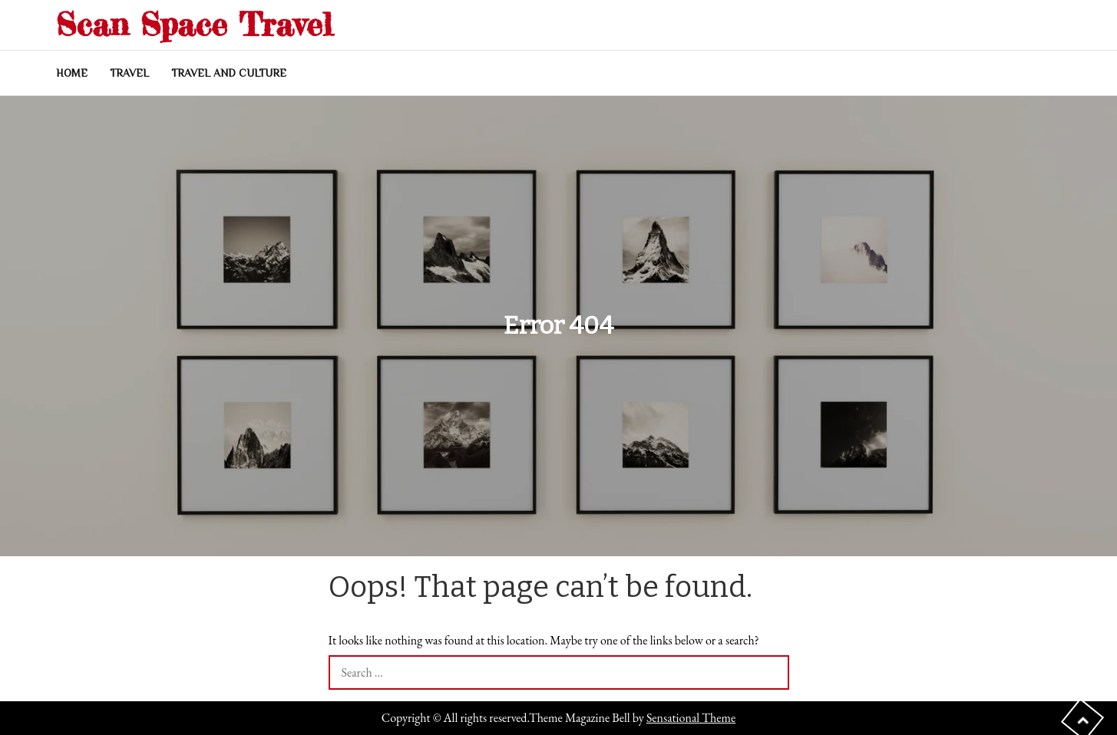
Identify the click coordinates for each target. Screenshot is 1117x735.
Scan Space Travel (194, 24)
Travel (129, 73)
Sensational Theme (690, 718)
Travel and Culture (228, 73)
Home (72, 73)
